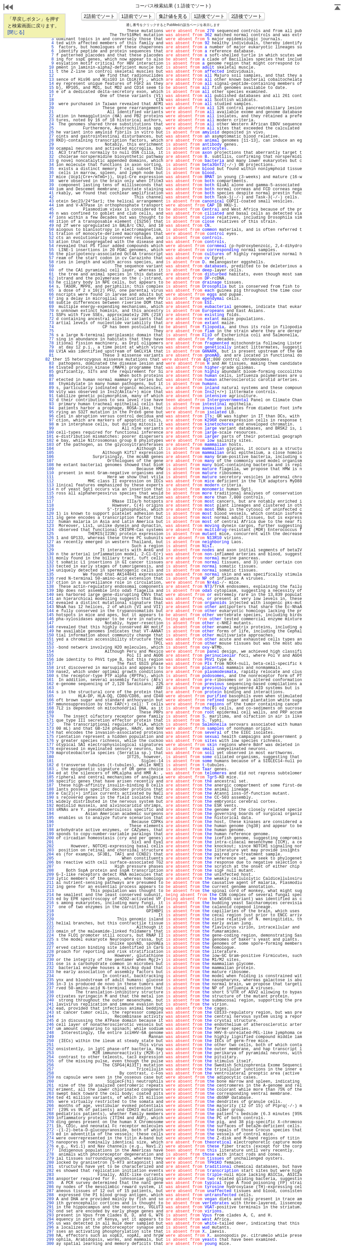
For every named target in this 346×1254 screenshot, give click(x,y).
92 (50, 400)
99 (50, 428)
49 (50, 225)
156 (50, 659)
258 (50, 1073)
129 (50, 550)
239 (50, 996)
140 (50, 595)
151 (50, 639)
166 (50, 700)
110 (50, 473)
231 (50, 964)
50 (50, 229)
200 (50, 838)
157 (50, 663)
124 (50, 530)
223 (50, 931)
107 (50, 461)
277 (50, 1150)
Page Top (337, 8)
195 (50, 818)
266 (50, 1106)
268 (50, 1114)
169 (50, 712)
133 (50, 566)
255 (50, 1061)
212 (50, 887)
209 (50, 874)
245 (50, 1020)
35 (50, 169)
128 (50, 546)
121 (50, 517)
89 (50, 388)
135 (50, 574)
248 (50, 1033)
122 (50, 522)
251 (50, 1045)
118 (50, 505)
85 (50, 371)
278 (50, 1154)
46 (50, 213)
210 (50, 878)
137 (50, 582)
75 (50, 331)
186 (50, 781)
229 (50, 956)
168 (50, 708)
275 (50, 1142)
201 (50, 842)
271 (50, 1126)
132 (50, 562)
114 (50, 489)
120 (50, 513)
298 (50, 1235)
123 (50, 526)
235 (50, 980)
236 (50, 984)
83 (50, 363)
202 (50, 846)
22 (50, 116)
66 (50, 294)
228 (50, 951)
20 (50, 108)
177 (50, 745)
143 (50, 607)
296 (50, 1227)
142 (50, 603)
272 (50, 1130)
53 (50, 242)
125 (50, 534)
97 (50, 420)
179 (50, 753)
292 (50, 1211)
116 (50, 497)
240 (50, 1000)
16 (50, 92)
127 (50, 542)
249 (50, 1037)
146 (50, 619)
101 (50, 436)
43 (50, 201)
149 (50, 631)
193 (50, 809)
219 (50, 915)
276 (50, 1146)
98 (50, 424)
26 (50, 132)
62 (50, 278)
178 (50, 749)
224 (50, 935)
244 (50, 1016)
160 (50, 676)
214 (50, 895)
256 (50, 1065)
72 (50, 319)
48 (50, 221)
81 (50, 355)
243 (50, 1012)
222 (50, 927)
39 (50, 185)
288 (50, 1195)
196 (50, 822)
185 (50, 777)
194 (50, 814)
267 (50, 1110)
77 (50, 339)
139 (50, 590)
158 (50, 668)
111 (50, 477)
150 (50, 635)
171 (50, 720)
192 (50, 805)
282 (50, 1170)
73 (50, 323)
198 (50, 830)
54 (50, 246)
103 (50, 444)
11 (50, 71)
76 (50, 335)
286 (50, 1187)
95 (50, 412)
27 (50, 136)
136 (50, 578)
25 (50, 128)
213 (50, 891)
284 (50, 1179)
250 (50, 1041)
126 (50, 538)
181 (50, 761)
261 (50, 1085)
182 (50, 765)
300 (50, 1243)
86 (50, 375)
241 (50, 1004)
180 (50, 757)
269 (50, 1118)
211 (50, 883)
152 (50, 643)
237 (50, 988)
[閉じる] (15, 32)
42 (50, 197)
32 (50, 156)
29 (50, 144)
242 (50, 1008)
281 (50, 1166)
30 (50, 148)
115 (50, 493)
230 (50, 960)
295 (50, 1223)
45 (50, 209)
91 (50, 396)
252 (50, 1049)
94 (50, 408)
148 (50, 627)
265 (50, 1102)
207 (50, 866)
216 (50, 903)
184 (50, 773)
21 (50, 112)
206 (50, 862)
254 (50, 1057)
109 (50, 469)
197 (50, 826)
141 (50, 599)
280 (50, 1162)
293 (50, 1215)
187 (50, 785)
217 (50, 907)
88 (50, 384)
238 (50, 992)
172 (50, 724)
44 (50, 205)
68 (50, 302)
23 (50, 120)
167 (50, 704)
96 (50, 416)
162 (50, 684)
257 (50, 1069)
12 (50, 75)
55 (50, 250)
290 (50, 1203)
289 (50, 1199)
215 (50, 899)
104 (50, 449)
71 (50, 315)
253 (50, 1053)
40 (50, 189)
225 (50, 939)
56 (50, 254)
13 (50, 79)
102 (50, 440)
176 (50, 741)
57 (50, 258)
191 (50, 801)
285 (50, 1183)
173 (50, 728)
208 (50, 870)
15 (50, 88)
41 (50, 193)
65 (50, 290)
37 (50, 177)
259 (50, 1077)
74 (50, 327)
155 (50, 655)
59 (50, 266)
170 (50, 716)
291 (50, 1207)
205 (50, 858)
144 (50, 611)
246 (50, 1024)
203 (50, 850)
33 (50, 161)
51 (50, 234)
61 (50, 274)
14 (50, 83)
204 (50, 854)
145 (50, 615)
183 (50, 769)
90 (50, 392)
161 (50, 680)
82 (47, 359)
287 (50, 1191)
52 (50, 238)
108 (50, 465)
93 (50, 404)
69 (50, 307)
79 (50, 347)
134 (50, 570)
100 (50, 432)
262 (50, 1089)
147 (50, 623)
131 (50, 558)
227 (50, 947)
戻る (8, 8)
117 (50, 501)
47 (50, 217)
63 (50, 282)
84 (50, 367)
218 (50, 911)
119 (50, 509)
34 (50, 165)
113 (50, 485)
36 (50, 173)
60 (50, 270)
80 (50, 351)
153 (50, 647)
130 (50, 554)
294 (50, 1219)
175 (50, 736)
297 (50, 1231)
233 (50, 972)
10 (50, 67)
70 (50, 311)
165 (50, 696)
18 (50, 100)
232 (50, 968)
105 (50, 453)
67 (50, 298)
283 (50, 1175)
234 (50, 976)
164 (50, 692)
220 (50, 919)
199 (50, 834)
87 (50, 380)
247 (50, 1029)
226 (50, 943)
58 (50, 262)
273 (50, 1134)
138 (50, 586)
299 (50, 1239)
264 (50, 1097)
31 (50, 152)
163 (50, 688)
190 (50, 797)
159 (50, 672)
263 (50, 1093)
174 (50, 732)
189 (50, 793)
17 (50, 96)
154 (50, 651)
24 (50, 124)
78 (50, 343)
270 (50, 1122)
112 (50, 481)
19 (50, 104)
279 (50, 1158)
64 (50, 286)
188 (50, 789)
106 (50, 457)
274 (50, 1138)
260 (50, 1081)
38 (50, 181)
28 (50, 140)
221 (50, 923)
